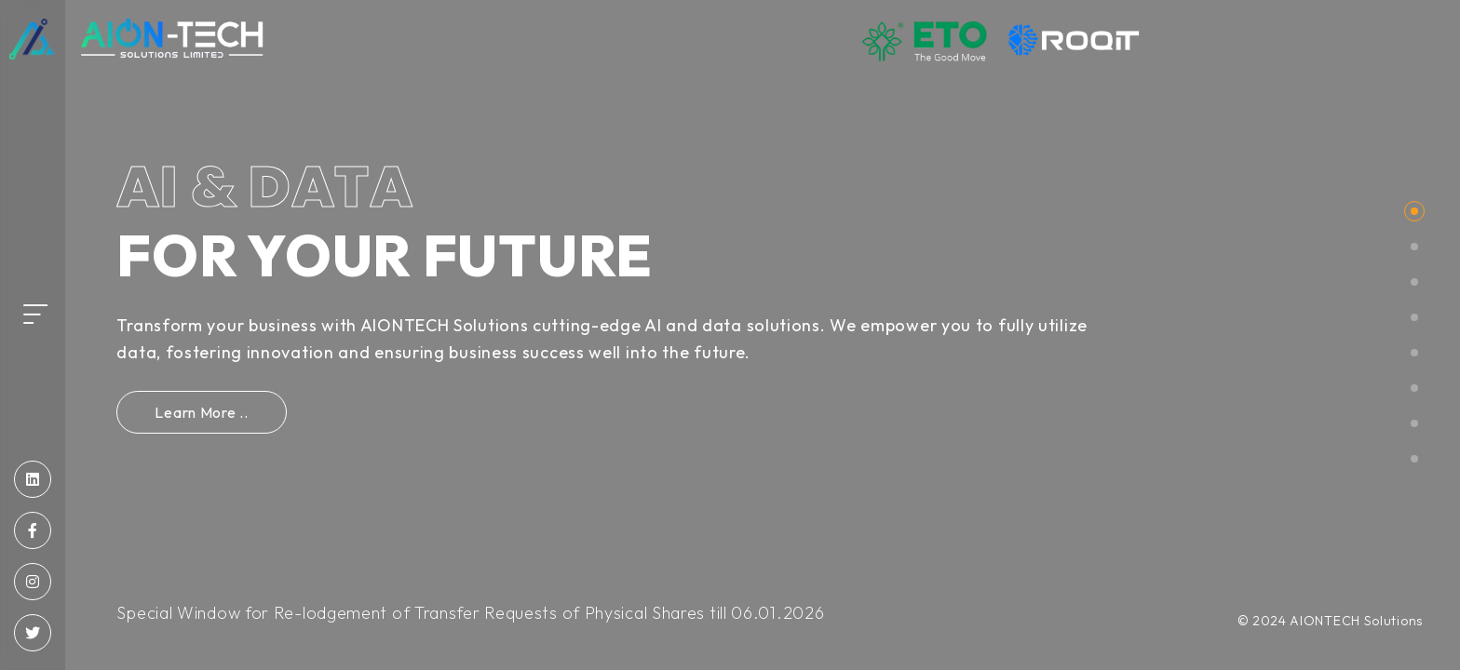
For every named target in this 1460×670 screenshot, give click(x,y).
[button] (1414, 211)
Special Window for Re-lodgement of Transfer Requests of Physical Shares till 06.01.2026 (470, 612)
